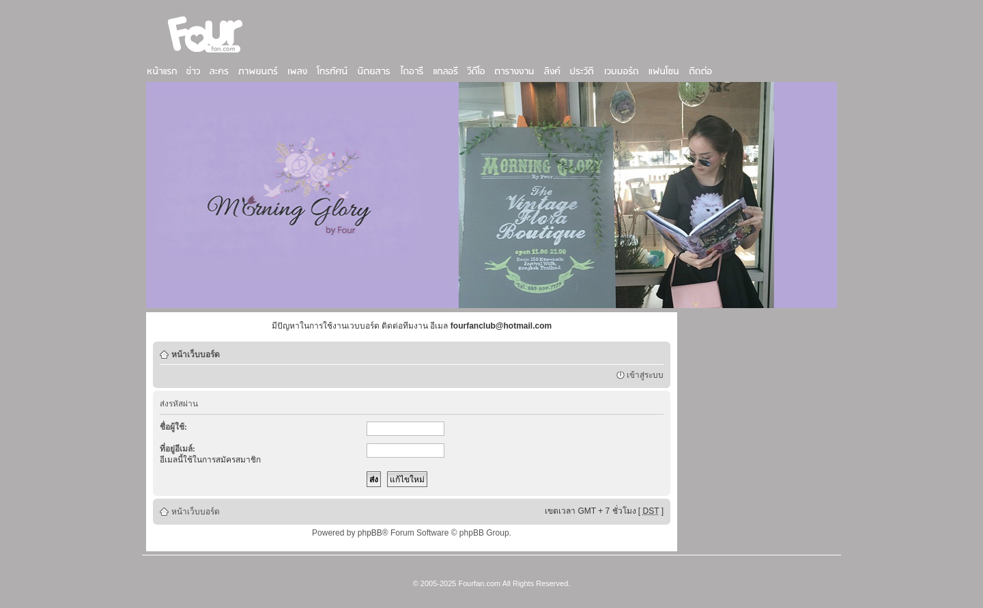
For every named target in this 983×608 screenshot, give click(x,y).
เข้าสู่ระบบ (645, 375)
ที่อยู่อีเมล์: (177, 449)
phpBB (370, 533)
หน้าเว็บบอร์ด (195, 354)
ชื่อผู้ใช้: (173, 427)
